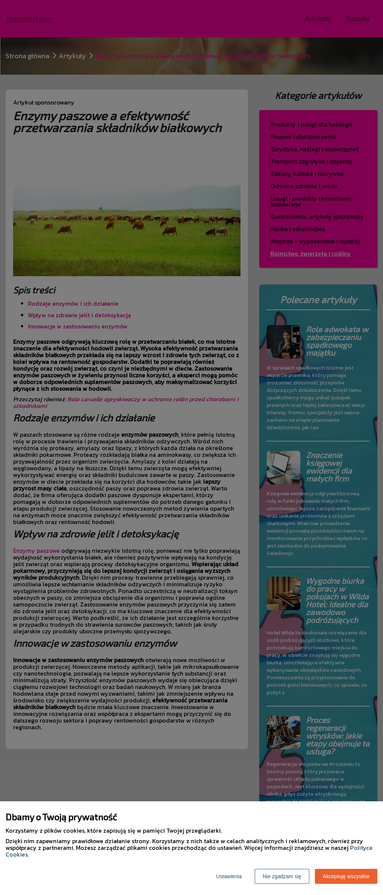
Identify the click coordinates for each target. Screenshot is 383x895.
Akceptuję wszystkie (346, 876)
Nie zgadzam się (282, 876)
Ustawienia (229, 876)
